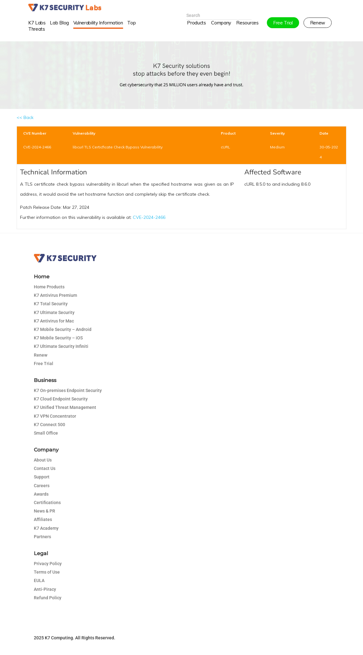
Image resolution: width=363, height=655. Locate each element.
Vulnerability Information (98, 29)
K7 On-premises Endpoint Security (68, 390)
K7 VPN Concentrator (55, 416)
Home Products (49, 286)
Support (41, 476)
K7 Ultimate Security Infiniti (61, 346)
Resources (247, 29)
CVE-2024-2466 (149, 217)
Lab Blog (59, 29)
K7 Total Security (51, 303)
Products (196, 29)
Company (221, 29)
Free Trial (43, 363)
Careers (41, 485)
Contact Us (44, 468)
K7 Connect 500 (49, 424)
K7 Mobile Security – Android (62, 329)
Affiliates (43, 519)
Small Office (46, 433)
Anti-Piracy (45, 589)
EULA (39, 580)
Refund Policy (47, 597)
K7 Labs (37, 29)
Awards (41, 494)
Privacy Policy (48, 563)
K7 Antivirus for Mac (54, 320)
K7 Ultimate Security (54, 312)
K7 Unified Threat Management (65, 407)
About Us (43, 459)
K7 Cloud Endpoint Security (61, 398)
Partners (42, 536)
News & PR (44, 510)
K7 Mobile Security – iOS (58, 337)
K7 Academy (46, 528)
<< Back (25, 117)
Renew (40, 355)
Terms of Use (47, 572)
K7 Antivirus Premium (55, 295)
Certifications (47, 502)
